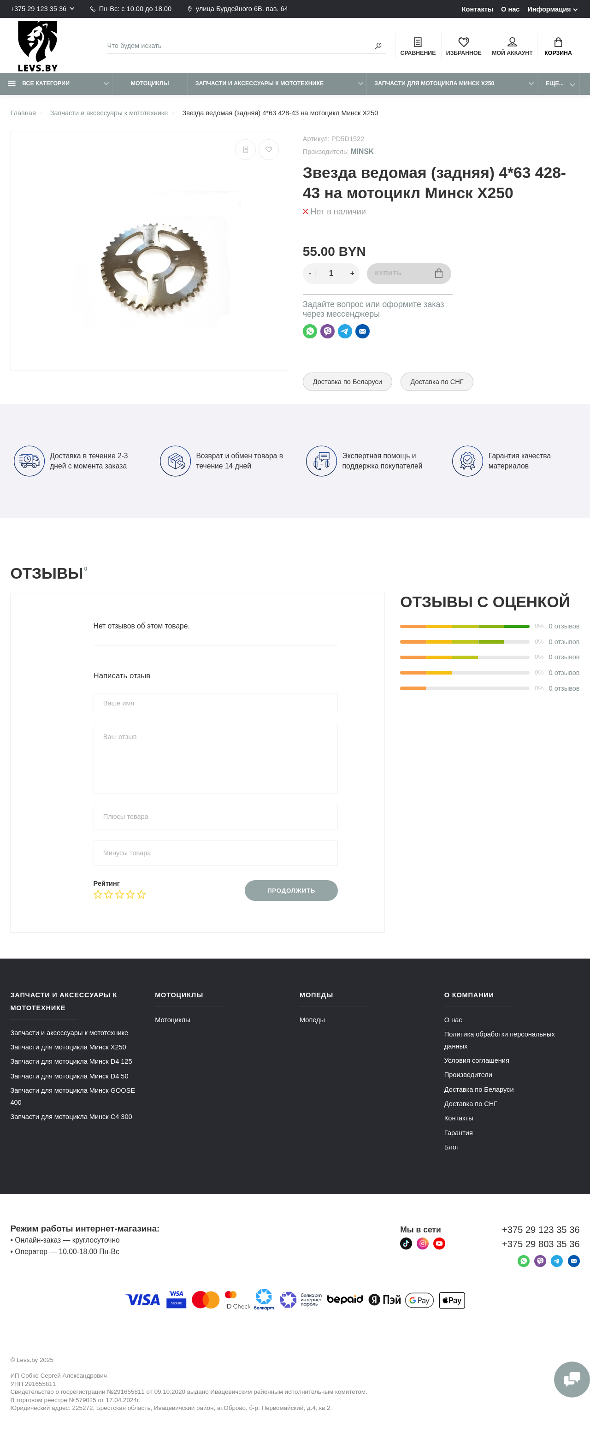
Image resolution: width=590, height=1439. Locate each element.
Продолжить (291, 890)
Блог (451, 1147)
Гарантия (458, 1133)
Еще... (555, 83)
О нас (510, 9)
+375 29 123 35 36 (38, 8)
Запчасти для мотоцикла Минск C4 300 (71, 1116)
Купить (408, 273)
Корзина (558, 47)
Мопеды (312, 1020)
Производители (468, 1074)
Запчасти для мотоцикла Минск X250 (434, 83)
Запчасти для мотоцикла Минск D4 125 (71, 1061)
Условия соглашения (476, 1060)
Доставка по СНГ (437, 381)
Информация (549, 9)
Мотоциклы (150, 83)
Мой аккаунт (512, 47)
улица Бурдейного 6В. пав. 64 (237, 8)
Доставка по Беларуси (348, 381)
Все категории (39, 83)
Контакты (478, 9)
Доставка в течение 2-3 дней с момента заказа (71, 461)
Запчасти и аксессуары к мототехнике (259, 83)
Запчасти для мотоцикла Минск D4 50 (69, 1076)
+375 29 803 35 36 (541, 1244)
